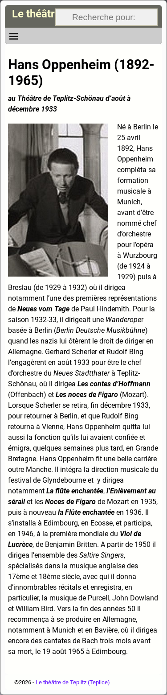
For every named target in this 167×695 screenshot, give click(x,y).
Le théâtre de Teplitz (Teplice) (73, 682)
